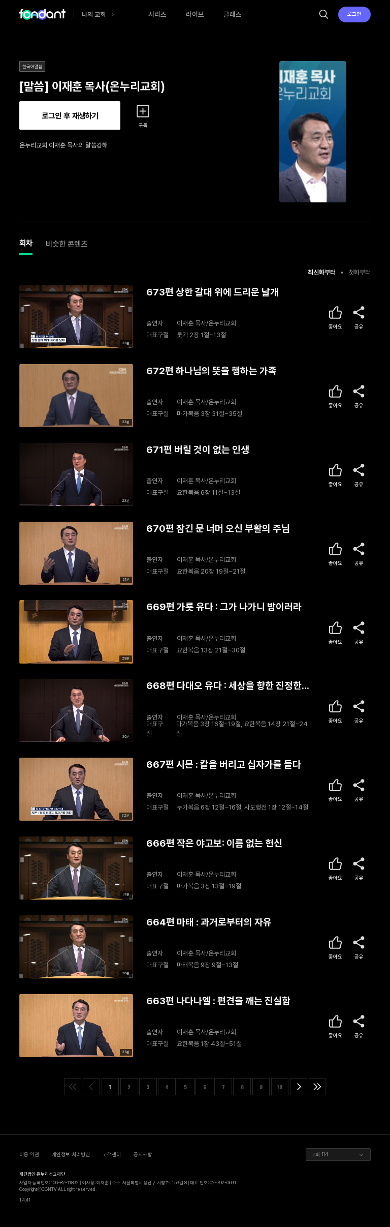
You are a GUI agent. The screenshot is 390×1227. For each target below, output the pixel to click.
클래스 (232, 14)
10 (279, 1087)
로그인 (354, 14)
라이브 (195, 14)
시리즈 (157, 14)
